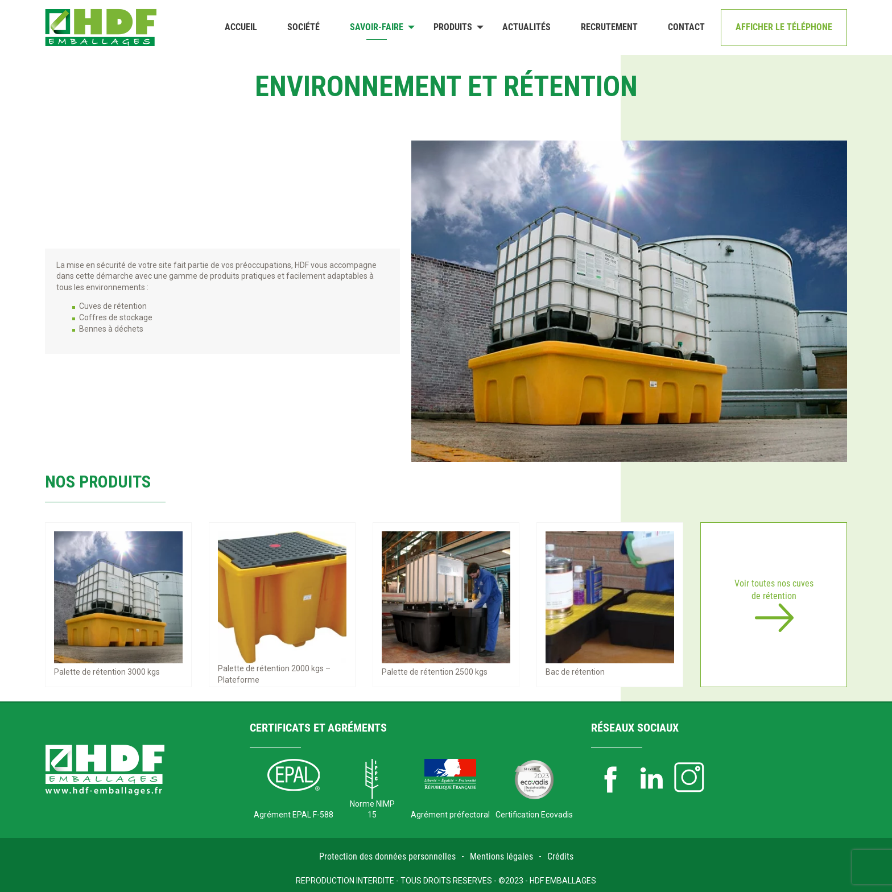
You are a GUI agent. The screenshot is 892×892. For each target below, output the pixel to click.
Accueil (241, 27)
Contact (686, 27)
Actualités (526, 27)
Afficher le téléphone (784, 27)
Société (303, 27)
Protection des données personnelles (387, 856)
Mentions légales (501, 856)
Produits (452, 27)
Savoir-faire (376, 27)
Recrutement (609, 27)
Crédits (560, 856)
